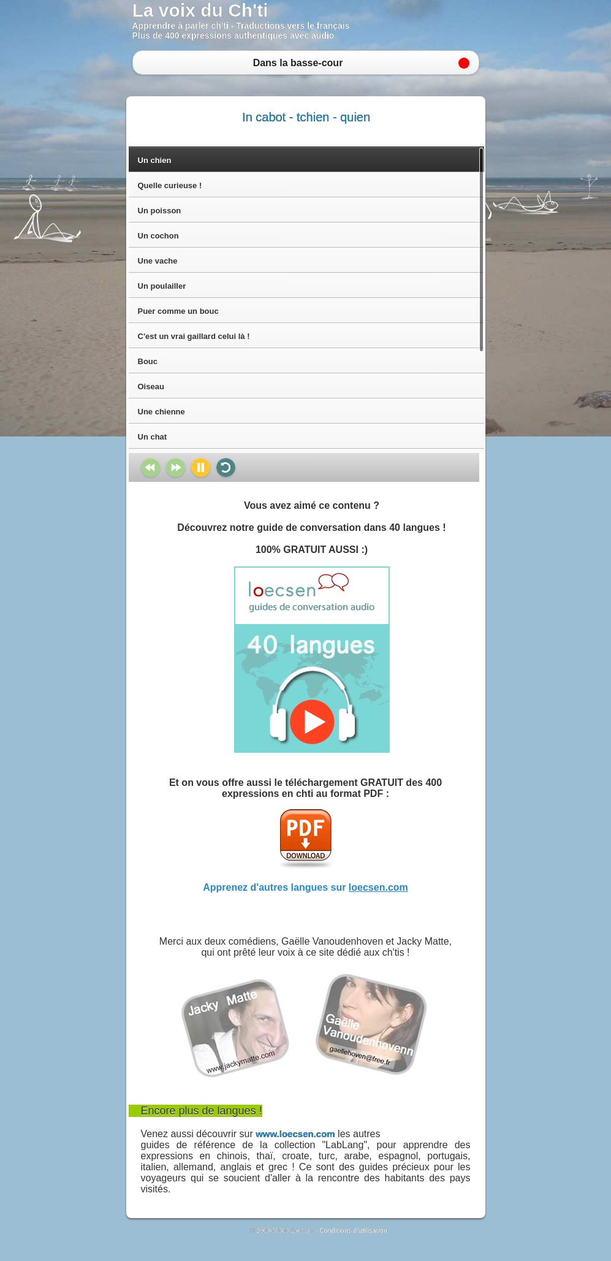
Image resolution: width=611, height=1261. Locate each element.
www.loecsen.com (295, 1134)
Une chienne (161, 411)
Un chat (152, 436)
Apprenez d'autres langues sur (305, 887)
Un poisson (159, 210)
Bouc (148, 361)
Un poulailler (162, 286)
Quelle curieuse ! (170, 185)
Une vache (158, 260)
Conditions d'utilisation (353, 1230)
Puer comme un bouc (178, 311)
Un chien (155, 160)
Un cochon (158, 235)
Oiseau (151, 386)
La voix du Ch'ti (200, 10)
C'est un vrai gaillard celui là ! (194, 336)
